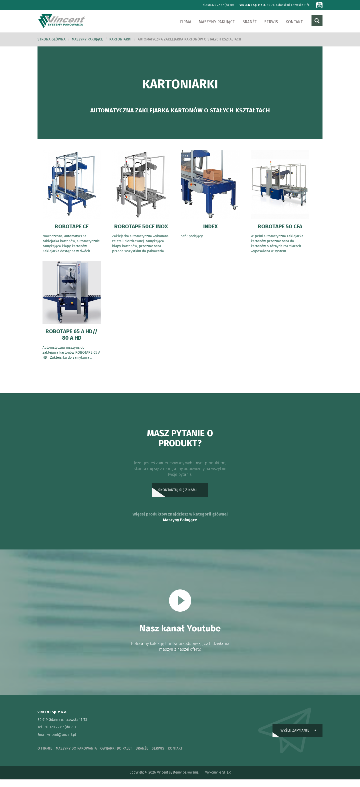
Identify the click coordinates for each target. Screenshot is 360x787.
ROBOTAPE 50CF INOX (141, 230)
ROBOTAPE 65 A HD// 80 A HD (71, 341)
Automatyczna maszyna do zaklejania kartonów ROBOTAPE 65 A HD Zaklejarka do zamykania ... (71, 359)
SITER (226, 780)
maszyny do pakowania (76, 756)
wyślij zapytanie (294, 738)
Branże (249, 21)
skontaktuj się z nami (177, 497)
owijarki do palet (116, 756)
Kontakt (294, 21)
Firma (185, 21)
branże (142, 756)
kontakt (175, 756)
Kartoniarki (120, 39)
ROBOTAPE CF (71, 226)
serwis (158, 756)
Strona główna (52, 39)
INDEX (210, 226)
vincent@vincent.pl (61, 743)
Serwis (271, 21)
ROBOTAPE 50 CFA (280, 226)
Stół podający (192, 236)
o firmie (45, 756)
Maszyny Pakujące (180, 527)
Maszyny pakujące (217, 21)
